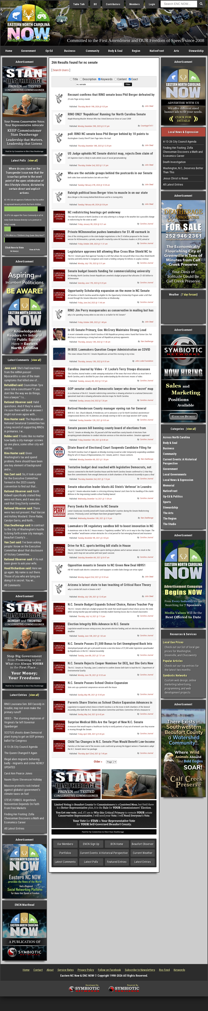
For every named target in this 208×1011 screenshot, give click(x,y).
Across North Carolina (176, 437)
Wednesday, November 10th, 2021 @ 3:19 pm (95, 518)
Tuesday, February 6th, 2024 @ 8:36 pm (93, 205)
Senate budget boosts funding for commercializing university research (109, 273)
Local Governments (174, 474)
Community (92, 51)
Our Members (65, 844)
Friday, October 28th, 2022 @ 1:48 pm (92, 322)
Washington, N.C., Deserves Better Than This (183, 170)
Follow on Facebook (109, 970)
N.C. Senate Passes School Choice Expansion (98, 683)
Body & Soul (115, 51)
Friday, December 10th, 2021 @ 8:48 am (93, 440)
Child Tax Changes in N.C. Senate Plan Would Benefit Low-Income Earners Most (111, 743)
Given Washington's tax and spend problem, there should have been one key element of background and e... (23, 461)
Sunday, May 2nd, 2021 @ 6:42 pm (91, 714)
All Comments (12, 585)
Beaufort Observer (143, 844)
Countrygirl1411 (147, 126)
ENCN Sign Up (91, 844)
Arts (176, 51)
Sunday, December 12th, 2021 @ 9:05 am (93, 420)
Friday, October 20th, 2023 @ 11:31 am (93, 244)
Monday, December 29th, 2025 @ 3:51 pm (94, 126)
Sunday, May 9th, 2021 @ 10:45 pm (91, 695)
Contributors (113, 4)
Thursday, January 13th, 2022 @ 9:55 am (93, 361)
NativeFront (157, 51)
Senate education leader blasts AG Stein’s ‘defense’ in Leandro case (109, 488)
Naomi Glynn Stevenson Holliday (23, 779)
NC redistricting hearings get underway (94, 212)
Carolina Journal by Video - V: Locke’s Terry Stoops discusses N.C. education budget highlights (109, 371)
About (50, 970)
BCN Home (117, 844)
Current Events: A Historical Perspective (104, 853)
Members (134, 4)
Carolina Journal (146, 224)
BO (95, 4)
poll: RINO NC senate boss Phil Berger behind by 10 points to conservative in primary (108, 136)
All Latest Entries (14, 828)
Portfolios (65, 853)
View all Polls (34, 250)
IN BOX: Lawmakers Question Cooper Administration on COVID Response (109, 351)
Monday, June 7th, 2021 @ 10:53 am (92, 675)
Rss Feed (164, 970)
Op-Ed (49, 51)
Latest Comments (65, 862)
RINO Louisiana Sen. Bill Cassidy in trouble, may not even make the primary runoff (24, 708)
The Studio (169, 524)
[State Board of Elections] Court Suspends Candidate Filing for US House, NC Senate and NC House (109, 449)
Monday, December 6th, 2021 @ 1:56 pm (93, 459)
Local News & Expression (178, 480)
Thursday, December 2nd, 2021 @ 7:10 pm (94, 479)
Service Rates (66, 970)
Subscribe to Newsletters (140, 970)
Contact (38, 970)
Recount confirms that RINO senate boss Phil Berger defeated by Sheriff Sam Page (111, 96)
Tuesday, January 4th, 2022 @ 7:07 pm (92, 381)
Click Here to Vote (14, 247)
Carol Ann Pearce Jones (18, 773)
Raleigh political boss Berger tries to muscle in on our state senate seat (108, 194)
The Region (169, 518)
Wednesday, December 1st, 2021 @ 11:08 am (95, 499)
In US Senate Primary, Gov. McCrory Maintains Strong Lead (107, 330)
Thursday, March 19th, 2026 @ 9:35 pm (93, 106)
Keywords (179, 970)
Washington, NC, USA (183, 311)
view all (33, 160)
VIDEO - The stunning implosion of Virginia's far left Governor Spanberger (24, 722)
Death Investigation (174, 162)
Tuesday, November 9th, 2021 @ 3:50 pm (93, 538)
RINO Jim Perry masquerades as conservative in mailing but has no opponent (110, 312)
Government (28, 51)
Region (136, 51)
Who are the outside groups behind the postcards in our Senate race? (110, 175)
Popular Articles (173, 661)
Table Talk (79, 4)
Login (152, 4)
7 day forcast (189, 294)
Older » (98, 761)
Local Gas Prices (173, 642)
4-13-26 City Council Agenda (21, 746)
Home (8, 51)
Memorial (168, 485)
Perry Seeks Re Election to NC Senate (93, 506)
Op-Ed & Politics (173, 496)
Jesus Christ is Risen (175, 178)
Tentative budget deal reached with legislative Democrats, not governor (109, 469)
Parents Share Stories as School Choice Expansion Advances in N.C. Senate (110, 704)
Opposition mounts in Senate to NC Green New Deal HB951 (107, 565)
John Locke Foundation (144, 361)
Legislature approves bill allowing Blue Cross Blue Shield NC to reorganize (110, 253)
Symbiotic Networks (175, 675)
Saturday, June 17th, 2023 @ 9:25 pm (92, 283)
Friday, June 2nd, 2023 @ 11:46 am (91, 303)
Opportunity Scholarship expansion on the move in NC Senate (109, 291)
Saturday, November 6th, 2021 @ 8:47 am (93, 557)
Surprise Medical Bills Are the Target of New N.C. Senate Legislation (105, 724)
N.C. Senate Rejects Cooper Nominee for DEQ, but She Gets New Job (110, 665)
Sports (167, 502)
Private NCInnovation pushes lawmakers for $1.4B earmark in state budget (109, 234)
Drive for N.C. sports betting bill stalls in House (99, 546)
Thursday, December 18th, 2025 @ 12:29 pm (94, 146)
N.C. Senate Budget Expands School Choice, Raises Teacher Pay (110, 604)
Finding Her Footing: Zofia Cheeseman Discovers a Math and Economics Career (24, 818)
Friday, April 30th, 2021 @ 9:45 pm (91, 734)
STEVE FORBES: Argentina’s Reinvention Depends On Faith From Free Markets (21, 804)
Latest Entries (142, 862)
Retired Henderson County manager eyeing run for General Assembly (107, 410)
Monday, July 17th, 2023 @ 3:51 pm (91, 263)
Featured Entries (117, 862)
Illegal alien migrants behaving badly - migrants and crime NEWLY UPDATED (24, 763)
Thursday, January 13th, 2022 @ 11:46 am (94, 342)
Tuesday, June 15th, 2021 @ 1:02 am (92, 636)
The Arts (168, 513)
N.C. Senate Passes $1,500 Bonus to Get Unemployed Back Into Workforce (110, 645)
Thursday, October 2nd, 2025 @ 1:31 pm (93, 165)
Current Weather (142, 853)
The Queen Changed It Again (20, 753)
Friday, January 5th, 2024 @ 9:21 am (92, 224)
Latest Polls (91, 862)
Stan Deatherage (147, 341)
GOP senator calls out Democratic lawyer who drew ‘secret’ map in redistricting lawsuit (110, 390)
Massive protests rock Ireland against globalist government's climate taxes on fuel (22, 789)
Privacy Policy (86, 970)
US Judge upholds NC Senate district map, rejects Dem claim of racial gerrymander (110, 155)
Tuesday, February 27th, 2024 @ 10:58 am (94, 185)
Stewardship (196, 51)
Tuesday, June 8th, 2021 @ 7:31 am (91, 656)
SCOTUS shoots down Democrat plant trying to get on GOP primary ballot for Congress (24, 736)
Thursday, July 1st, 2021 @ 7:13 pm (91, 616)
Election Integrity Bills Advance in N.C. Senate (98, 624)
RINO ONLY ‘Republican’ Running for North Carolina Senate (107, 114)
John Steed (149, 106)
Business (69, 51)
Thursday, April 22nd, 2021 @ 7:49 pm (92, 754)
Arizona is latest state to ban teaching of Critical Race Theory (109, 585)
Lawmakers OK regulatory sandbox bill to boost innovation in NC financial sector (110, 528)
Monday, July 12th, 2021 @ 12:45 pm (92, 597)
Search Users (61, 70)
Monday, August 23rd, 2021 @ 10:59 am (93, 577)
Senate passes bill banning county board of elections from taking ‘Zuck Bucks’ (107, 430)
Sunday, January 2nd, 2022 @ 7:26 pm (92, 401)
